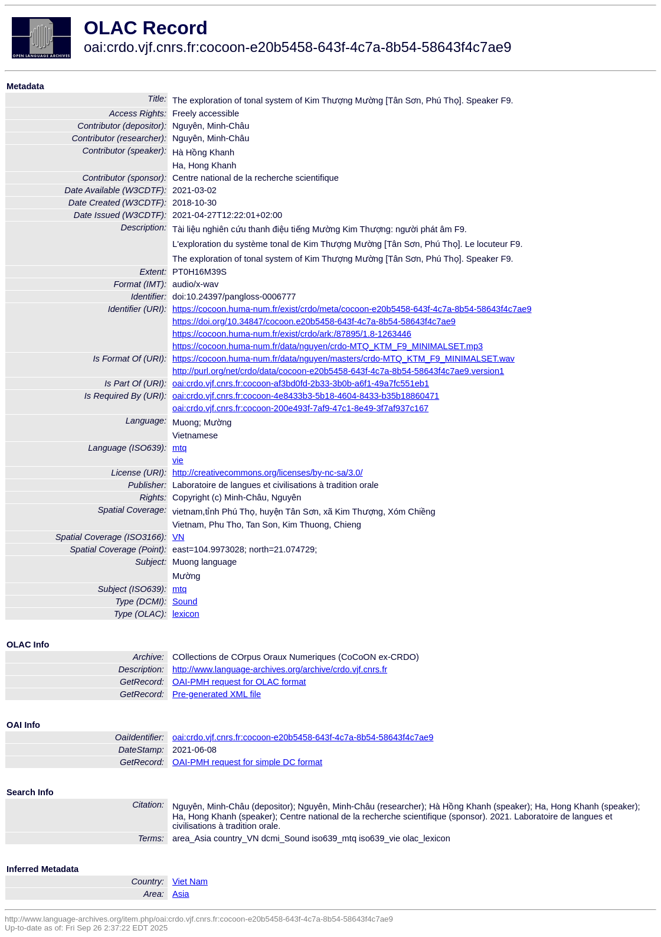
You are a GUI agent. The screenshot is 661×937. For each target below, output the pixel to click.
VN (178, 537)
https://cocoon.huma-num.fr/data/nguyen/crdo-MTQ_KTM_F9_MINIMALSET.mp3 (327, 346)
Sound (184, 601)
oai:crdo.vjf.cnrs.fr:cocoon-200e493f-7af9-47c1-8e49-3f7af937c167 (300, 408)
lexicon (185, 614)
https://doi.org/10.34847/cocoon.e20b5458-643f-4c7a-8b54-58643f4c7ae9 (314, 321)
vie (178, 460)
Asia (180, 894)
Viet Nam (190, 881)
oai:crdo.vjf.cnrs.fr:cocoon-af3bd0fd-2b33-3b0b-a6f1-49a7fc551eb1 (300, 383)
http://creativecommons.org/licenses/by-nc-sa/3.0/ (267, 472)
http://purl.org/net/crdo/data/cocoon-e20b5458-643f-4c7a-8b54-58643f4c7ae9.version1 (338, 371)
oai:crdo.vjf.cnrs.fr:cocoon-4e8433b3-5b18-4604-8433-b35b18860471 (305, 396)
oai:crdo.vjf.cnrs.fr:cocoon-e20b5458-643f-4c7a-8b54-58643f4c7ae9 (302, 737)
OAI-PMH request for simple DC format (247, 762)
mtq (179, 448)
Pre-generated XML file (216, 694)
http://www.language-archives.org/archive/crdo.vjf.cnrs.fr (279, 669)
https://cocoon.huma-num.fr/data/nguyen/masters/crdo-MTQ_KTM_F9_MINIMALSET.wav (343, 358)
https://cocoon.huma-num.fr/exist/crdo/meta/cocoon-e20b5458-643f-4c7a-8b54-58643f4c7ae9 (352, 309)
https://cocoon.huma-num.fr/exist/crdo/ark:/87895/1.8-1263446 (291, 334)
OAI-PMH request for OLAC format (239, 682)
